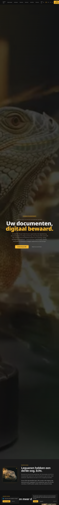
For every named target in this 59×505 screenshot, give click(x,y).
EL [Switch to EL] (52, 2)
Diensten (21, 2)
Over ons (42, 2)
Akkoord (35, 501)
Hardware (16, 2)
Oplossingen (9, 2)
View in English (6, 501)
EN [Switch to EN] (48, 2)
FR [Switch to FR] (50, 2)
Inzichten (32, 2)
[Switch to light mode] (44, 2)
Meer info (54, 501)
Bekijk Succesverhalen (37, 246)
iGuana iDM (4, 2)
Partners (37, 2)
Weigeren (41, 501)
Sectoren (26, 2)
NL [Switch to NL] (46, 2)
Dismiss (13, 501)
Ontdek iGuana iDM (21, 246)
